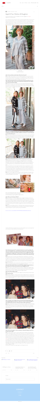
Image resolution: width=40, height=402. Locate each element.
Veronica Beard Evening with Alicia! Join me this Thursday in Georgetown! (32, 368)
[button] (37, 6)
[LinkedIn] (20, 395)
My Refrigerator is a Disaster (7, 367)
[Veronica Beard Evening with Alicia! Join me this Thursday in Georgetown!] (32, 362)
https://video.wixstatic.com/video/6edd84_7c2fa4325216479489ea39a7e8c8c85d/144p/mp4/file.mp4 (18, 210)
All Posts (3, 6)
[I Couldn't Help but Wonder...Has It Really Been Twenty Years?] (20, 362)
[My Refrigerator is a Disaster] (7, 362)
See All (37, 357)
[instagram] (19, 395)
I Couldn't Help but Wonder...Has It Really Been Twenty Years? (20, 368)
